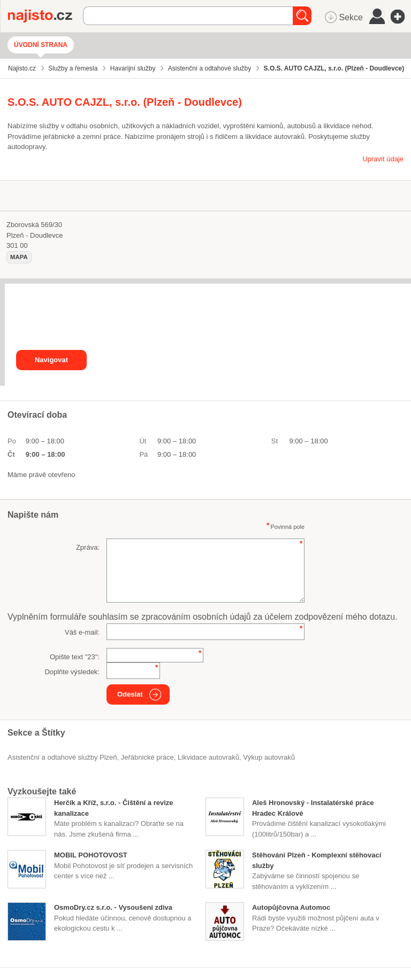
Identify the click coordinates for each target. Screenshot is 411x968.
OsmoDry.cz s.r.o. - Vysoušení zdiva (113, 907)
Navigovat (51, 360)
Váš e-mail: (82, 632)
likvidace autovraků (208, 757)
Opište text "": (75, 657)
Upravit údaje (383, 159)
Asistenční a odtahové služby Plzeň (62, 757)
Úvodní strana (40, 45)
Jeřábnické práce (147, 757)
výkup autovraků (269, 757)
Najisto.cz (45, 16)
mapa (19, 257)
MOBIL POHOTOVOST (90, 855)
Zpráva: (88, 547)
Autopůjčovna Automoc (291, 907)
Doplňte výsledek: (72, 672)
